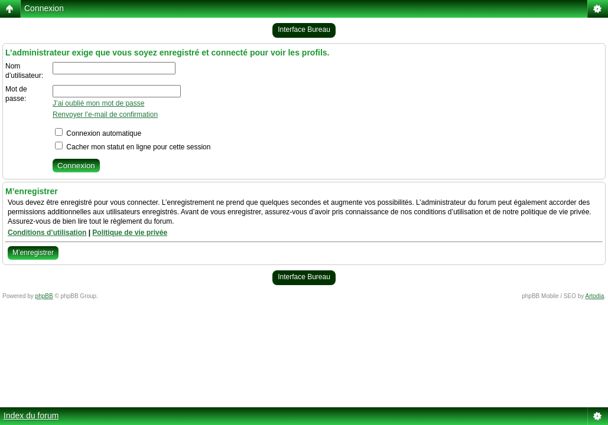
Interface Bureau (304, 29)
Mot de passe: (16, 94)
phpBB (44, 296)
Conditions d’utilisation (47, 232)
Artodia (595, 296)
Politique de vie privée (129, 232)
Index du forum (31, 415)
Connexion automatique (98, 133)
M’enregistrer (33, 253)
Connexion (44, 8)
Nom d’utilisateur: (24, 71)
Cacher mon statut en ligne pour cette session (132, 147)
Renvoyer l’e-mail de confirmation (105, 114)
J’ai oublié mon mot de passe (98, 103)
